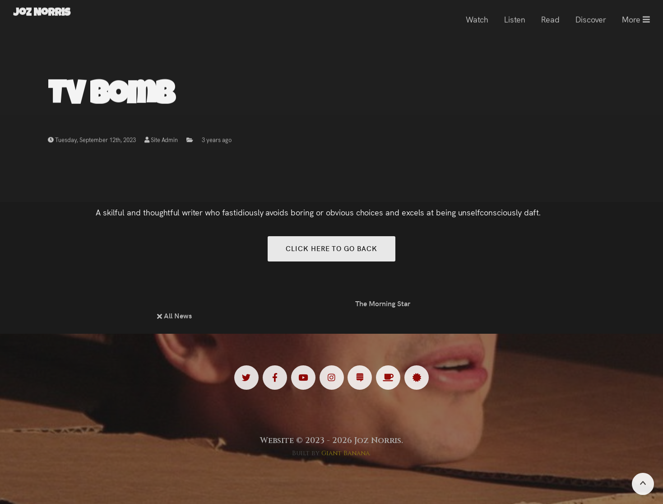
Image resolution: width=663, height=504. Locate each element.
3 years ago (217, 141)
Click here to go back (331, 248)
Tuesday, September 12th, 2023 (92, 141)
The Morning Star (382, 303)
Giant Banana (345, 453)
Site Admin (161, 141)
